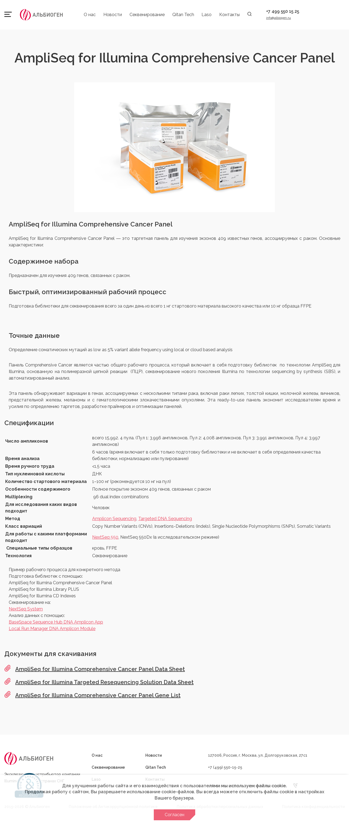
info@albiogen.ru (278, 18)
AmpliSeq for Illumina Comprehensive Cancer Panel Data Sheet (100, 669)
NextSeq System (26, 609)
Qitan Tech (183, 14)
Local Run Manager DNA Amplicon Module (52, 628)
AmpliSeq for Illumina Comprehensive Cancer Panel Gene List (97, 695)
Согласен (174, 814)
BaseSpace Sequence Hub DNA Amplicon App (56, 622)
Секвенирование (147, 14)
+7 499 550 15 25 (282, 11)
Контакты (229, 14)
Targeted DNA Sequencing (165, 518)
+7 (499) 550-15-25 (225, 767)
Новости (112, 14)
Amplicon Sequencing (114, 518)
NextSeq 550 (105, 537)
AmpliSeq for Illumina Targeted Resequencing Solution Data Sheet (104, 682)
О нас (90, 14)
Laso (206, 14)
